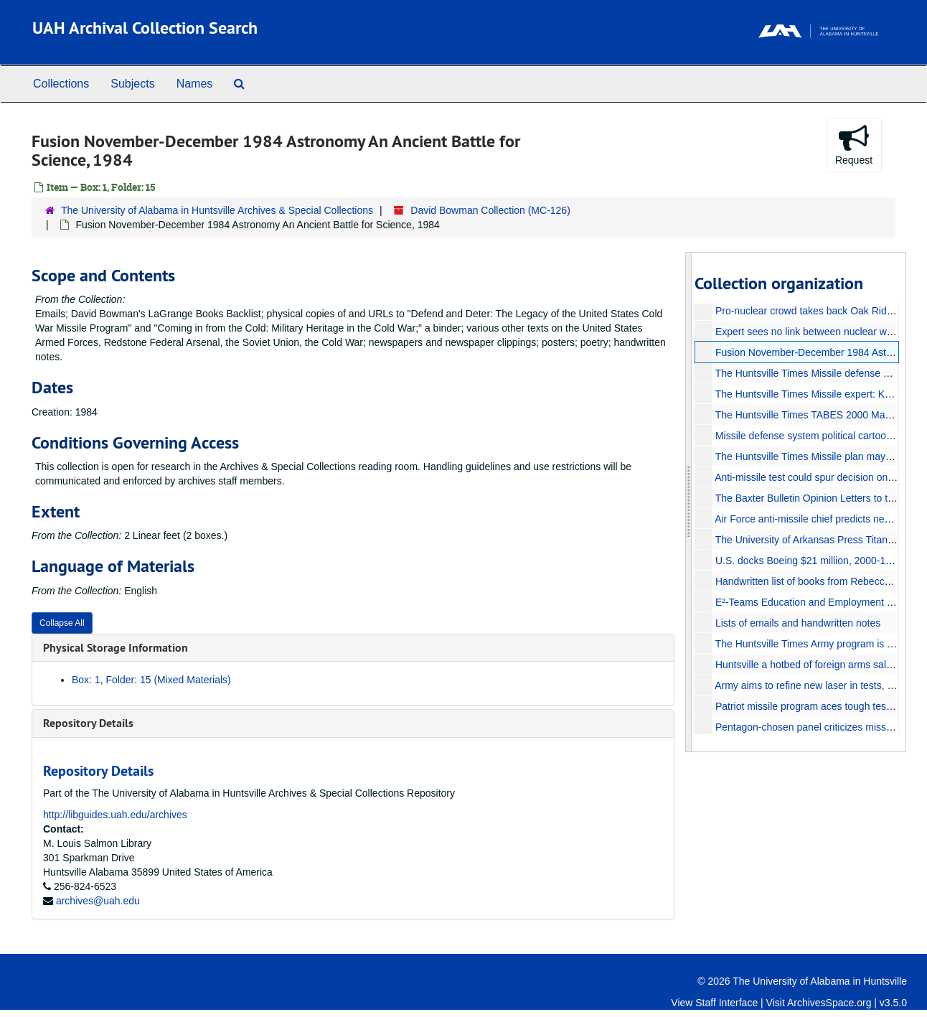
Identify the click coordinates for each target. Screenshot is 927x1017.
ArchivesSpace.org (829, 1002)
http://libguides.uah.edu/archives (115, 814)
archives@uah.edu (98, 900)
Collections (61, 84)
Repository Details (88, 723)
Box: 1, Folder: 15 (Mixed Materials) (151, 679)
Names (195, 84)
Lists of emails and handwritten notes (797, 623)
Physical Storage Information (115, 647)
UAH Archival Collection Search (145, 28)
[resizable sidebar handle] (689, 502)
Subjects (132, 84)
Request (853, 144)
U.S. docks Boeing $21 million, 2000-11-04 (810, 560)
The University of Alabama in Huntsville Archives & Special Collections (217, 210)
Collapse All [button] (62, 623)
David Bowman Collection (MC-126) (490, 210)
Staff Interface (726, 1002)
